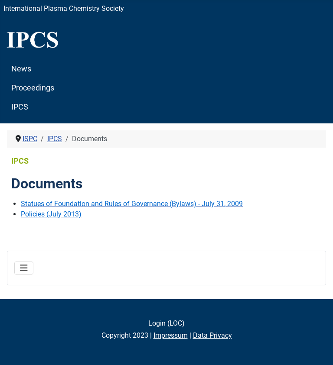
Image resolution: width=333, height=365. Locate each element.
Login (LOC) (166, 323)
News (21, 69)
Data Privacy (212, 335)
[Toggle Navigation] (23, 268)
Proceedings (32, 88)
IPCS (19, 107)
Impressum (170, 335)
